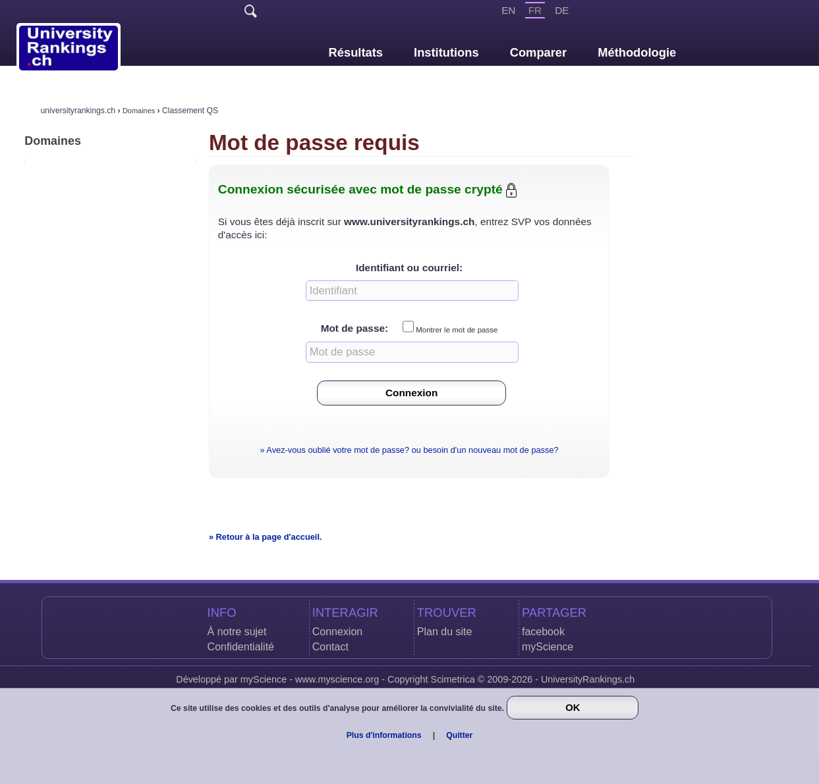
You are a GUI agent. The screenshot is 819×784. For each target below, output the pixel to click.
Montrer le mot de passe (456, 330)
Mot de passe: (354, 328)
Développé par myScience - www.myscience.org (277, 679)
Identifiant (380, 267)
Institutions (446, 52)
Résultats (356, 52)
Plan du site (444, 631)
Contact (330, 646)
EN (508, 10)
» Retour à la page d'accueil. (265, 537)
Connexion (337, 631)
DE (562, 10)
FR (535, 10)
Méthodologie (637, 52)
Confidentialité (241, 646)
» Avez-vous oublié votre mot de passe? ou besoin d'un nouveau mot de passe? (409, 450)
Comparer (538, 52)
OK (572, 707)
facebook (543, 631)
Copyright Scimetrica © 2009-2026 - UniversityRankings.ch (511, 679)
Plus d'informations (384, 735)
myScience (547, 646)
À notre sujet (237, 631)
